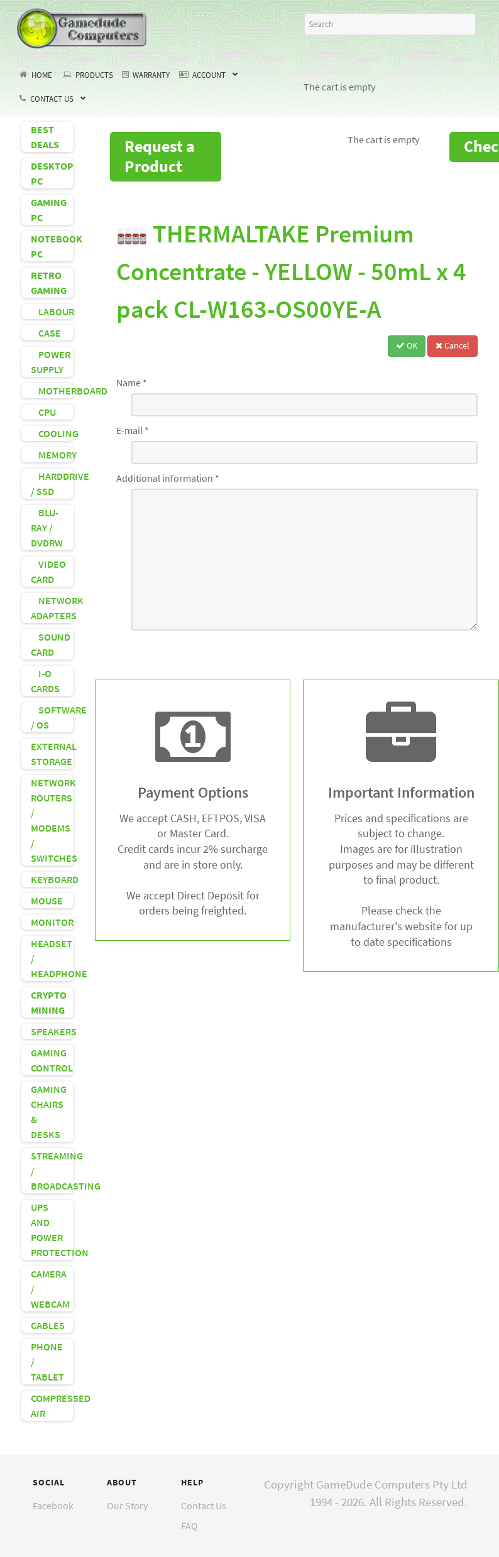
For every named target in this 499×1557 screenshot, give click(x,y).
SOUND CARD (50, 644)
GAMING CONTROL (52, 1060)
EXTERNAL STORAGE (52, 754)
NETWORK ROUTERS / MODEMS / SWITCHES (52, 820)
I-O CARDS (45, 681)
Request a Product (159, 156)
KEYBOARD (52, 879)
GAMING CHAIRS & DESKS (49, 1112)
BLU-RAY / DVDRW (47, 527)
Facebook (53, 1505)
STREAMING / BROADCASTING (52, 1170)
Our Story (127, 1505)
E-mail (132, 430)
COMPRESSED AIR (52, 1405)
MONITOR (52, 922)
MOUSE (47, 900)
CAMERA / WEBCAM (50, 1288)
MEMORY (52, 454)
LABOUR (52, 311)
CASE (46, 333)
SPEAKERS (52, 1031)
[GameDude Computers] (82, 26)
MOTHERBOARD (52, 390)
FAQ (189, 1525)
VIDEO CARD (48, 571)
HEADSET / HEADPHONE (52, 958)
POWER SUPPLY (50, 362)
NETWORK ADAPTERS (52, 608)
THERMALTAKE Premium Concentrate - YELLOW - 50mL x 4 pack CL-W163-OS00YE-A (291, 271)
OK (406, 345)
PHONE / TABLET (47, 1361)
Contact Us (203, 1505)
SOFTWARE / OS (52, 717)
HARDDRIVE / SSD (52, 483)
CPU (43, 412)
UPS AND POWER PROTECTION (52, 1230)
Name (131, 382)
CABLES (48, 1325)
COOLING (52, 433)
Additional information (167, 478)
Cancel (452, 345)
